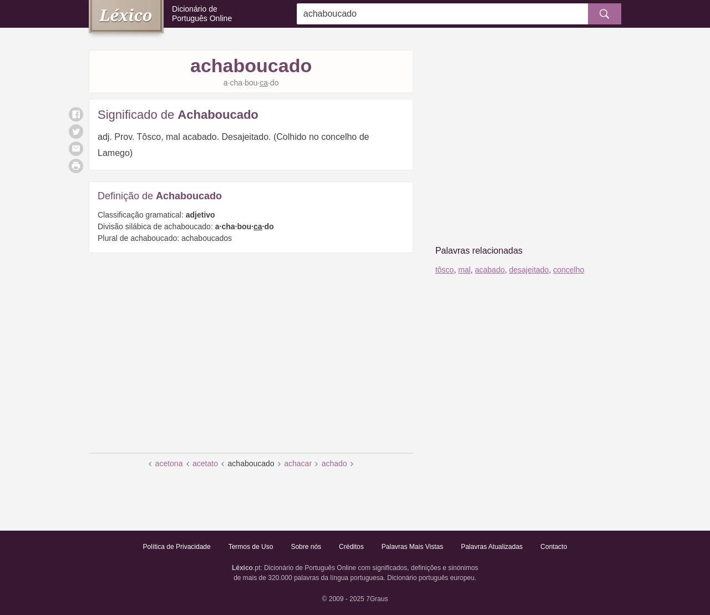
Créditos (351, 547)
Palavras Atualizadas (492, 547)
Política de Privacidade (177, 547)
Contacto (553, 547)
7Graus (377, 599)
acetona (169, 463)
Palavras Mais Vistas (412, 547)
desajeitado (529, 269)
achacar (298, 463)
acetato (205, 463)
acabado (490, 269)
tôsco (444, 269)
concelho (568, 269)
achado (334, 463)
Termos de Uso (251, 547)
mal (464, 269)
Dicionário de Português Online (202, 13)
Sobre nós (306, 547)
